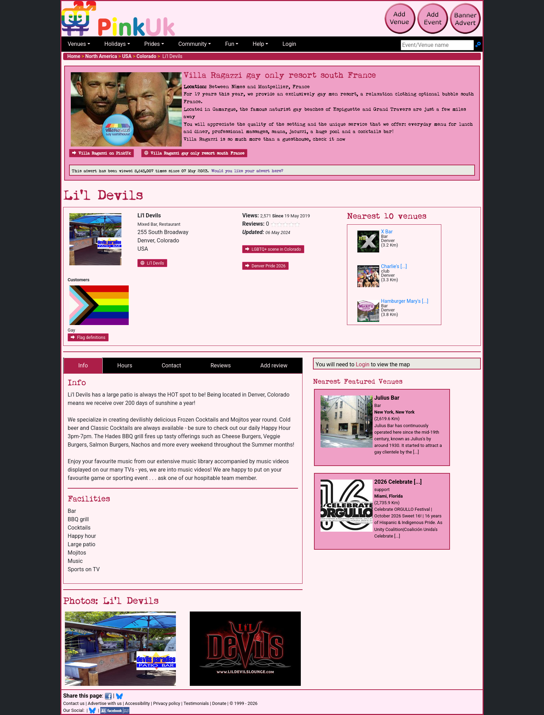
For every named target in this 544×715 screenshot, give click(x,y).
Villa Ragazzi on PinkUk (101, 153)
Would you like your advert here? (247, 171)
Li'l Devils (152, 263)
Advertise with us (105, 703)
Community (192, 44)
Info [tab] (83, 365)
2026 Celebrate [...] (398, 482)
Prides (152, 44)
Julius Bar (386, 397)
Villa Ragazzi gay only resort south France (194, 153)
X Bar (386, 231)
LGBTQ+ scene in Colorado (273, 249)
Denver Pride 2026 (265, 266)
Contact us (74, 703)
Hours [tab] (124, 365)
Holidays (115, 44)
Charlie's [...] (394, 266)
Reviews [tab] (221, 365)
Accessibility (137, 703)
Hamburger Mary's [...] (404, 301)
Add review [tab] (273, 365)
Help (258, 44)
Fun (229, 44)
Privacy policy (166, 703)
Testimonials (196, 703)
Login (289, 44)
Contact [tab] (171, 365)
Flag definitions (88, 337)
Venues (77, 44)
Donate (219, 703)
